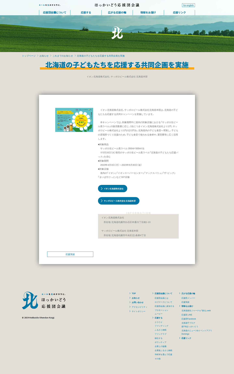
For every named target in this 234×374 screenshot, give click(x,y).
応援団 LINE (187, 314)
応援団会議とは (161, 297)
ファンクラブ (160, 333)
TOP (134, 293)
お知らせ (44, 55)
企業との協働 (160, 346)
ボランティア (160, 342)
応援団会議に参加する (164, 306)
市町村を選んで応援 (163, 354)
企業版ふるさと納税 (163, 350)
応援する (86, 12)
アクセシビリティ (139, 306)
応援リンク (179, 12)
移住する (158, 338)
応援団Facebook (189, 318)
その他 (158, 358)
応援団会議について (54, 12)
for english (188, 5)
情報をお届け (148, 12)
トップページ (29, 55)
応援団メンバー (188, 297)
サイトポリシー (138, 311)
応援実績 (70, 254)
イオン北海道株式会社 (113, 188)
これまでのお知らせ (62, 55)
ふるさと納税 (160, 329)
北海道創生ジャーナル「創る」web (196, 310)
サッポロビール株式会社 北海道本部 (120, 200)
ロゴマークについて (163, 302)
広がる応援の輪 (117, 12)
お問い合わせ (137, 302)
